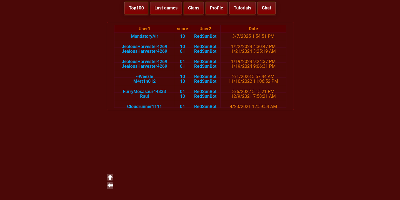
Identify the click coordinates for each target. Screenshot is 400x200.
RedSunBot (205, 36)
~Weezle (144, 76)
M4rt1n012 (144, 81)
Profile (216, 8)
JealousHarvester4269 (144, 46)
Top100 (136, 8)
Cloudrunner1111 (144, 106)
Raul (144, 96)
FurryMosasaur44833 (144, 91)
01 (182, 51)
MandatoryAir (144, 36)
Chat (266, 8)
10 (182, 36)
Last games (166, 8)
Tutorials (242, 8)
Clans (193, 8)
